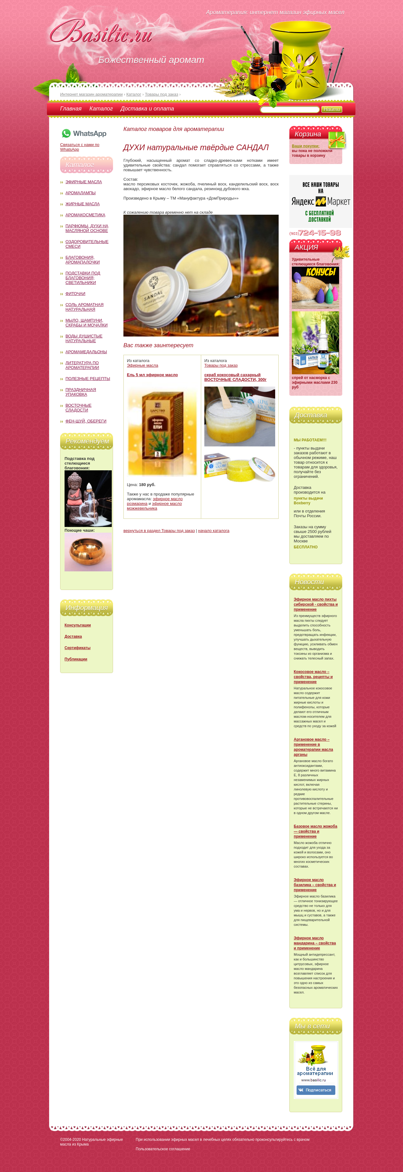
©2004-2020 (70, 1139)
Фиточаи (75, 293)
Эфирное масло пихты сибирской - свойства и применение (316, 604)
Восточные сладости (78, 407)
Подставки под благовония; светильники (82, 278)
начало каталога (213, 530)
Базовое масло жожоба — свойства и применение (315, 831)
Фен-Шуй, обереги (85, 421)
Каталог (101, 108)
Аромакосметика (85, 214)
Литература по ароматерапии (82, 365)
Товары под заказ (221, 365)
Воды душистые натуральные (84, 338)
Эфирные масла (83, 181)
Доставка (73, 636)
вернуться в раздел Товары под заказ (159, 530)
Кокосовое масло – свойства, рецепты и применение (313, 677)
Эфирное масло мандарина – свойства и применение (315, 943)
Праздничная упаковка (80, 392)
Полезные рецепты (87, 378)
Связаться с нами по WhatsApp (83, 145)
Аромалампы (80, 192)
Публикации (76, 659)
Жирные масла (82, 203)
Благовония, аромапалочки (82, 259)
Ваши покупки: (306, 146)
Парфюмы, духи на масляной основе (86, 228)
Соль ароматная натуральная (84, 307)
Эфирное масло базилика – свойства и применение (315, 885)
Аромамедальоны (86, 351)
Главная (71, 108)
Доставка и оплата (147, 108)
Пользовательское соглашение (163, 1149)
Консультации (78, 625)
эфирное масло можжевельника (154, 506)
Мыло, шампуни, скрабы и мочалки (86, 322)
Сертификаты (77, 648)
